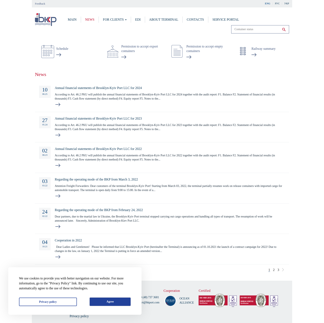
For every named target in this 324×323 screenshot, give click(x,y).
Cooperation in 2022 (68, 240)
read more (57, 104)
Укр (286, 3)
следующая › (283, 269)
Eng (267, 3)
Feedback (40, 3)
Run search (284, 29)
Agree (110, 301)
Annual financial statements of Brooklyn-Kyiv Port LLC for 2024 (98, 88)
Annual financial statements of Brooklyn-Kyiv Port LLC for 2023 (98, 118)
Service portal (225, 19)
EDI (138, 19)
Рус (277, 3)
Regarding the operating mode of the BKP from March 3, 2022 (96, 179)
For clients (115, 19)
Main (72, 19)
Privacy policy (48, 301)
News (89, 19)
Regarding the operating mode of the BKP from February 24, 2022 (99, 210)
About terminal (163, 19)
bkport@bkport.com (148, 302)
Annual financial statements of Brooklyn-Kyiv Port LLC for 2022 (98, 149)
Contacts (195, 19)
